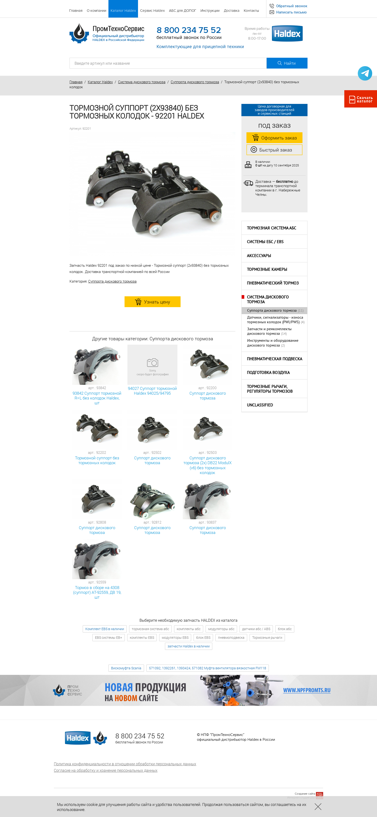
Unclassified (260, 405)
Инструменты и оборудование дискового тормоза (272, 343)
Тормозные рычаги (267, 637)
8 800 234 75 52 (189, 30)
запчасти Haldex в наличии (189, 646)
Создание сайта (305, 794)
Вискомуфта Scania (126, 668)
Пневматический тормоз (273, 283)
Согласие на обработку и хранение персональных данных (105, 770)
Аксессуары (259, 256)
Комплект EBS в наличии (104, 629)
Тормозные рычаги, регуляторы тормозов (270, 389)
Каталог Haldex (100, 81)
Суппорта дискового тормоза (195, 81)
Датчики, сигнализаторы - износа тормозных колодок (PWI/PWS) (275, 320)
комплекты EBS (142, 637)
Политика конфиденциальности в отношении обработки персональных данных (125, 763)
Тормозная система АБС (271, 228)
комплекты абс (189, 629)
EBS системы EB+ (108, 637)
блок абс (285, 629)
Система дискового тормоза (141, 81)
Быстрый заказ (271, 149)
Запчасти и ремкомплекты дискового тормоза (269, 331)
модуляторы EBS (175, 637)
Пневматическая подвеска (274, 359)
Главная (75, 81)
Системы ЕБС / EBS (265, 242)
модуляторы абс (221, 629)
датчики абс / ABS (256, 629)
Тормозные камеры (267, 269)
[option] (152, 194)
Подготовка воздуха (268, 373)
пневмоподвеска (231, 637)
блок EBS (203, 637)
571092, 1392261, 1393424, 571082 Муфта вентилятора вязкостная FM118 (207, 668)
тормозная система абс (150, 629)
